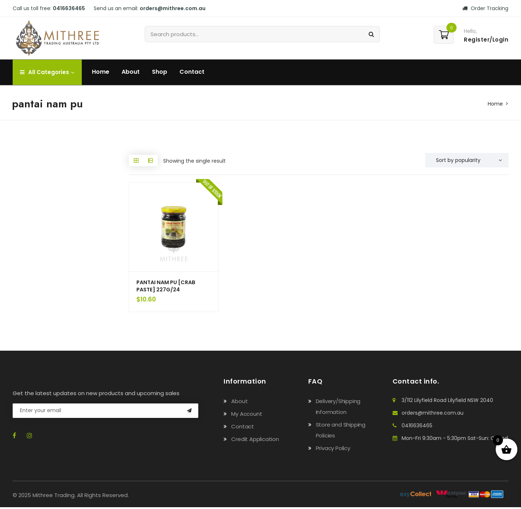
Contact (191, 72)
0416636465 (69, 8)
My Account (246, 415)
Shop (159, 72)
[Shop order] (467, 160)
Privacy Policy (333, 450)
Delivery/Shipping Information (338, 408)
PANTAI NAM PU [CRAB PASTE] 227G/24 (168, 286)
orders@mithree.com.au (173, 8)
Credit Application (255, 441)
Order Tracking (485, 8)
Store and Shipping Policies (340, 432)
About (131, 72)
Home (100, 72)
